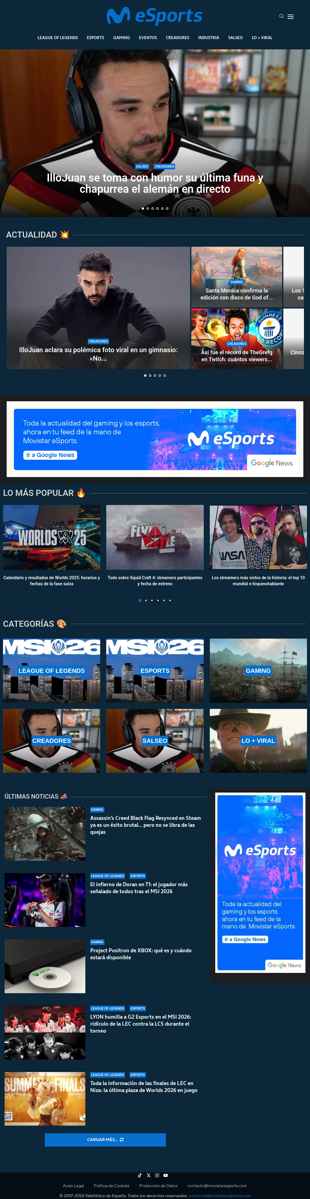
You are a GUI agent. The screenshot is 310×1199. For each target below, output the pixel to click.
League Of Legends (58, 37)
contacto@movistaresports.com (217, 1185)
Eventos (148, 37)
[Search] (282, 16)
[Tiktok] (140, 1175)
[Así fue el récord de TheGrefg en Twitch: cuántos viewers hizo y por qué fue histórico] (236, 339)
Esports (95, 37)
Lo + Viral (262, 37)
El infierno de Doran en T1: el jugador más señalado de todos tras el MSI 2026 (139, 888)
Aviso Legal (73, 1185)
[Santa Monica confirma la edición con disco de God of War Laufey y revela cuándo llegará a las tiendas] (236, 277)
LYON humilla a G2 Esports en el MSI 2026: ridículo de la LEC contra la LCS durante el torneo (140, 1026)
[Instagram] (157, 1175)
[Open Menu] (291, 17)
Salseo (235, 37)
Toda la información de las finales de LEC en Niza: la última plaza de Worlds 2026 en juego (144, 1096)
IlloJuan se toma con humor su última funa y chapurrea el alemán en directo (155, 183)
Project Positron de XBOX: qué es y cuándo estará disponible (141, 954)
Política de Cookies (111, 1185)
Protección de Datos (158, 1185)
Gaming (121, 37)
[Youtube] (165, 1175)
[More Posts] (105, 1140)
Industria (208, 37)
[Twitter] (149, 1175)
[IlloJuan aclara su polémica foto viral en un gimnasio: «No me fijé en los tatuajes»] (98, 308)
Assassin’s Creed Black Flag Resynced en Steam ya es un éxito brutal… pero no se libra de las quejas (145, 825)
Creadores (177, 37)
